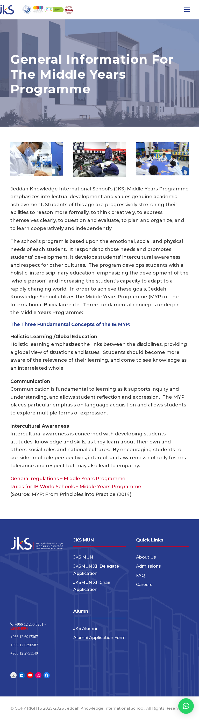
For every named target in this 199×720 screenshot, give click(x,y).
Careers (144, 584)
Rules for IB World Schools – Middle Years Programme (75, 486)
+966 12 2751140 (24, 653)
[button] (186, 706)
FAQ (140, 575)
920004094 (19, 628)
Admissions (148, 566)
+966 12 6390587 (24, 645)
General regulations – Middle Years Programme (67, 478)
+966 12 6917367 (24, 637)
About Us (146, 557)
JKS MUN (83, 557)
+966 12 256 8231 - (30, 624)
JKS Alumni (85, 628)
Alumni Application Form (99, 637)
